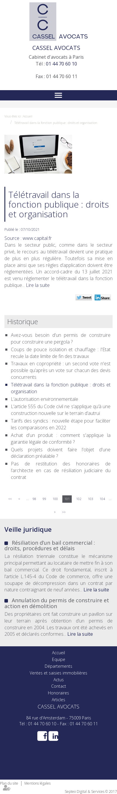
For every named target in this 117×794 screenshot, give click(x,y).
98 (34, 499)
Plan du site (9, 783)
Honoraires (58, 693)
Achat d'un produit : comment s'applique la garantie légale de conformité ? (61, 438)
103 (90, 499)
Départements (58, 666)
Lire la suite (38, 285)
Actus (59, 679)
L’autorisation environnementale (44, 399)
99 (44, 499)
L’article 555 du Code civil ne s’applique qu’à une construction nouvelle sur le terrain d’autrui (61, 409)
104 (102, 499)
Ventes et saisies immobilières (58, 673)
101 (67, 499)
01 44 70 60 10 (61, 63)
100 (55, 499)
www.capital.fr (37, 238)
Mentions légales (37, 783)
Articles (58, 699)
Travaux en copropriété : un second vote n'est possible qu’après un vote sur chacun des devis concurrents (61, 370)
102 (78, 499)
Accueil (27, 116)
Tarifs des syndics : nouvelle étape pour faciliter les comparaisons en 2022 (61, 424)
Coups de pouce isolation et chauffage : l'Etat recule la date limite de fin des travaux (61, 352)
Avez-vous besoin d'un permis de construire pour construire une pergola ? (61, 338)
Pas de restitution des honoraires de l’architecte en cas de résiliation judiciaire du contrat (61, 470)
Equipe (58, 659)
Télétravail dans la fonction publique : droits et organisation (55, 123)
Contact (58, 686)
